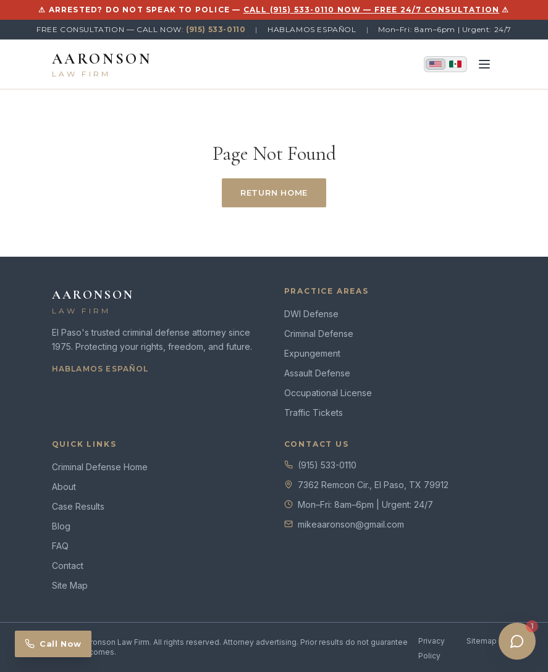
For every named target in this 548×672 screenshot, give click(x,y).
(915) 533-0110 (215, 29)
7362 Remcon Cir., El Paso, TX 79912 (373, 484)
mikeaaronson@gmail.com (351, 524)
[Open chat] (517, 641)
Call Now (53, 644)
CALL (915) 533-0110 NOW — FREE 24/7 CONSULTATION (371, 9)
